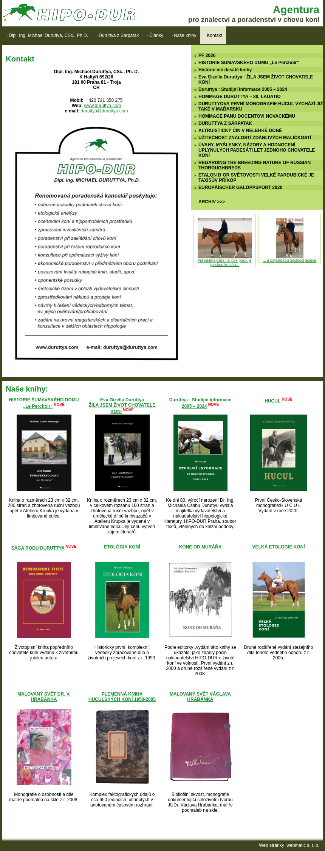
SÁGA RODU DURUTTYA (38, 548)
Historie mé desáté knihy (225, 69)
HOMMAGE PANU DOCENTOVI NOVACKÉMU (246, 116)
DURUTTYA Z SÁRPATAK (225, 123)
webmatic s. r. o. (302, 845)
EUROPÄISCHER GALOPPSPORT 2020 (240, 187)
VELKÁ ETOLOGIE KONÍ (278, 547)
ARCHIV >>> (211, 201)
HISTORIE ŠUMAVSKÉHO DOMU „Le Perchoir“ (248, 62)
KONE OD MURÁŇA (200, 547)
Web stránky (271, 845)
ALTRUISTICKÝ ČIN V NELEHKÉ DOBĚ (240, 130)
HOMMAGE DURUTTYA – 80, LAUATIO (239, 96)
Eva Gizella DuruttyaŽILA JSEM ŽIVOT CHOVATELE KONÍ (122, 405)
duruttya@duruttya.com (104, 111)
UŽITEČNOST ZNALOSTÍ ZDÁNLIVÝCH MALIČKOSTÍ (254, 137)
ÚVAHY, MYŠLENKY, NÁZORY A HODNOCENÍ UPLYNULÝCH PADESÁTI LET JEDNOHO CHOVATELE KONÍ (256, 150)
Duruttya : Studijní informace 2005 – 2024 (242, 89)
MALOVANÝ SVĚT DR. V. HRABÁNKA (43, 696)
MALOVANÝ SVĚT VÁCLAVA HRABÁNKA (200, 696)
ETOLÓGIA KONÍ (122, 547)
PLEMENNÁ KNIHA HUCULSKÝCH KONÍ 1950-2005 (122, 696)
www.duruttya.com (102, 105)
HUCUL (272, 401)
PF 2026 (206, 55)
